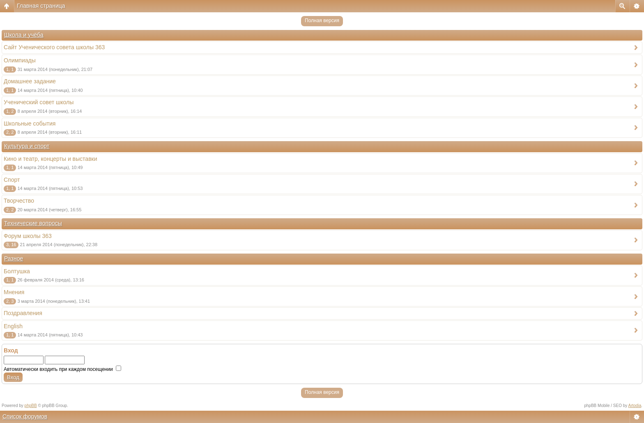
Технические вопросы (33, 223)
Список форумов (24, 416)
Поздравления (23, 313)
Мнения (14, 292)
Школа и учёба (24, 35)
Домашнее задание (30, 81)
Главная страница (41, 5)
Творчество (19, 200)
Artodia (635, 405)
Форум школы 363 (28, 236)
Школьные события (29, 123)
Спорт (12, 179)
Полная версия (322, 20)
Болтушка (17, 271)
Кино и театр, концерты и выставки (50, 158)
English (13, 326)
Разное (13, 258)
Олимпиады (20, 60)
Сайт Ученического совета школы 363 (54, 47)
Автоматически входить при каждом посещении (62, 369)
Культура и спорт (26, 146)
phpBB (31, 405)
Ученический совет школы (39, 102)
